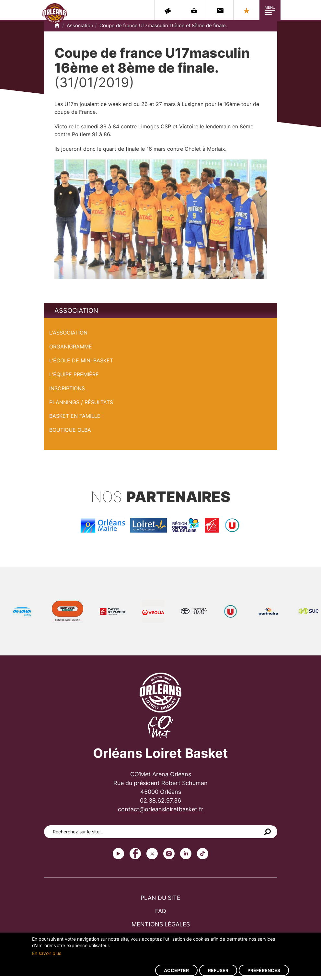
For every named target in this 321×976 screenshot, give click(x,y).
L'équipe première (74, 374)
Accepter (176, 970)
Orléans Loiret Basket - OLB (54, 13)
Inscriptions (67, 388)
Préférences (263, 970)
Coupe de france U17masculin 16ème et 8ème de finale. (163, 25)
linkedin (185, 853)
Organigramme (70, 346)
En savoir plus (46, 953)
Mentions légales (161, 924)
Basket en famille (74, 416)
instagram (169, 853)
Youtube (118, 853)
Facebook (135, 853)
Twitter (152, 853)
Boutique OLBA (70, 430)
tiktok (202, 853)
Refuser (218, 970)
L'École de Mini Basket (81, 360)
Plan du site (160, 897)
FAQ (160, 911)
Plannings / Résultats (81, 402)
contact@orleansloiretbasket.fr (160, 809)
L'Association (68, 332)
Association (80, 25)
